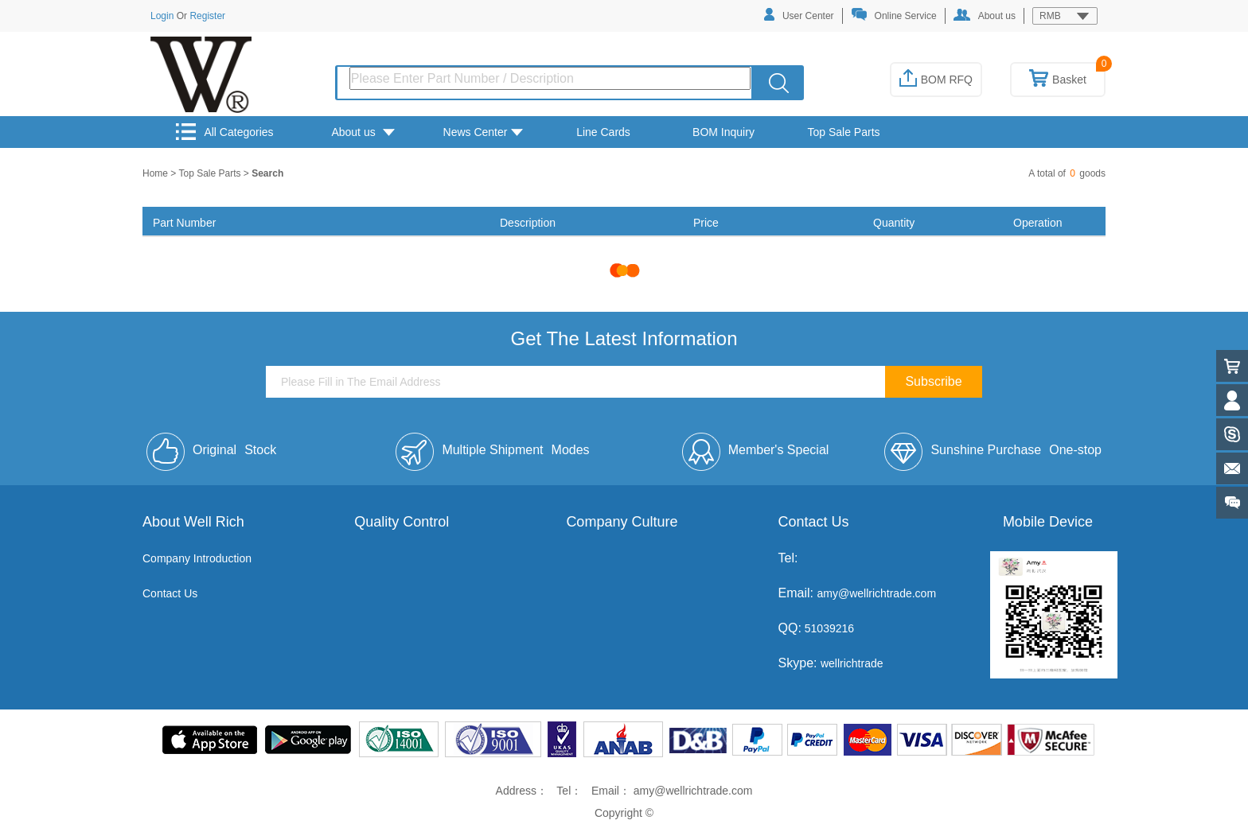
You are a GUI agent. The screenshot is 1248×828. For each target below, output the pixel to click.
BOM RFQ (936, 79)
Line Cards (603, 132)
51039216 (827, 628)
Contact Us (169, 593)
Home (156, 173)
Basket (1057, 79)
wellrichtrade (852, 663)
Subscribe (933, 381)
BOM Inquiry (723, 132)
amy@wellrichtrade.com (876, 593)
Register (207, 15)
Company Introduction (197, 558)
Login (162, 15)
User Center (799, 14)
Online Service (894, 14)
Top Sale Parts (843, 132)
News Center (483, 132)
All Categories (224, 131)
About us (985, 15)
